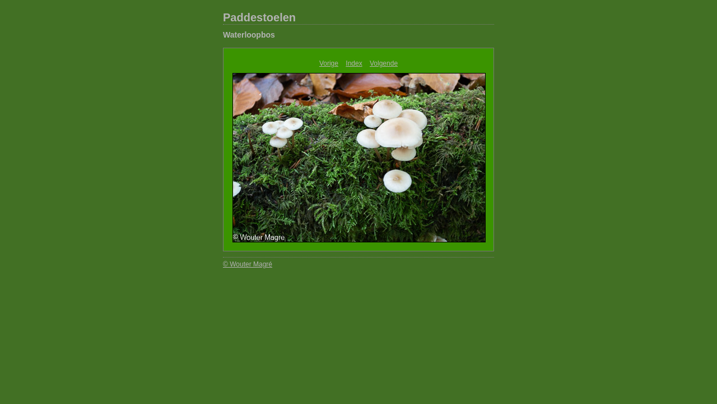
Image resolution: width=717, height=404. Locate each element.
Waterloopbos (249, 34)
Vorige (328, 63)
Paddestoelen (259, 17)
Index (354, 63)
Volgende (384, 63)
